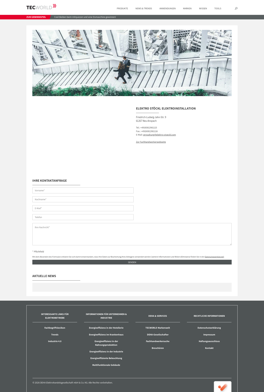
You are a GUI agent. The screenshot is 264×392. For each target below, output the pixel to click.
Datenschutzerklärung (214, 239)
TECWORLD (41, 6)
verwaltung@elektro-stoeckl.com (159, 134)
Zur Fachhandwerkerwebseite (151, 141)
